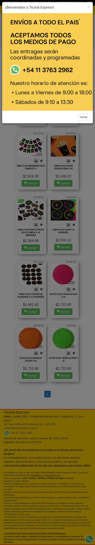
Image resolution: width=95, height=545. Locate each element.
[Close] (89, 7)
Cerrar (83, 117)
